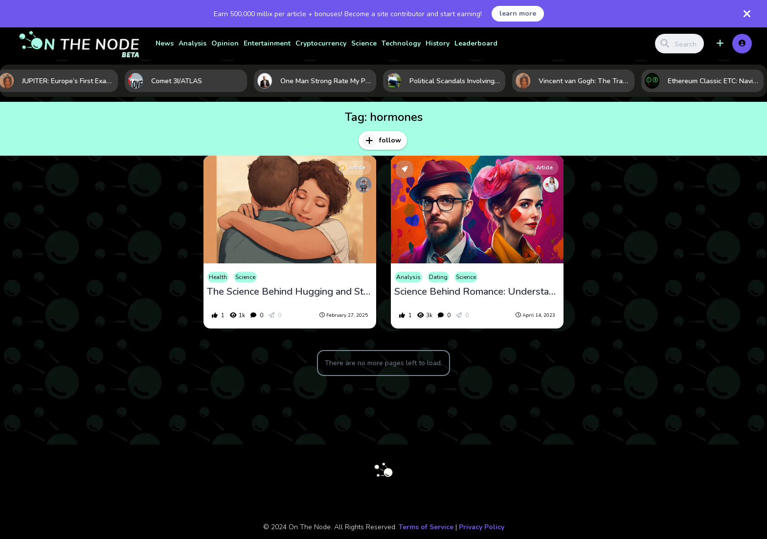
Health (218, 277)
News (165, 43)
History (438, 43)
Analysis (192, 43)
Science (364, 43)
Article (352, 167)
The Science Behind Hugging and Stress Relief (290, 292)
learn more (517, 13)
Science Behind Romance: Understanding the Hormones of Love (477, 292)
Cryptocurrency (320, 43)
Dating (438, 277)
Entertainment (267, 43)
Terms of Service (426, 527)
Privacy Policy (481, 527)
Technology (401, 43)
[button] (720, 43)
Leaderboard (475, 43)
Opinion (225, 43)
